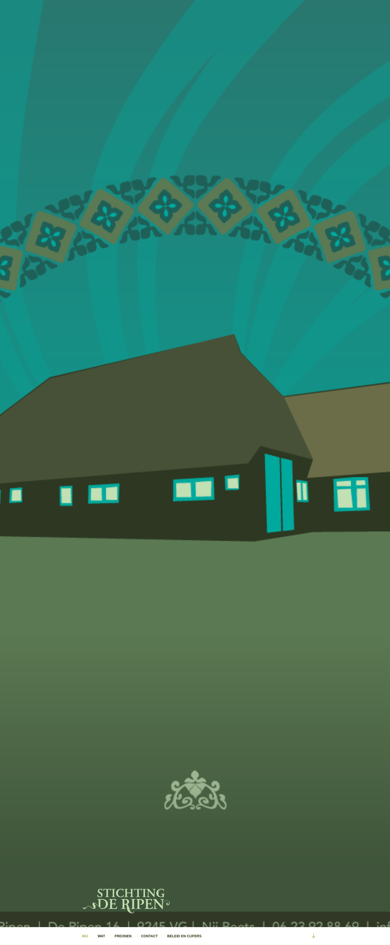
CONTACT (149, 936)
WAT (101, 936)
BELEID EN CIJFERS (184, 936)
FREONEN (122, 936)
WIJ (85, 936)
